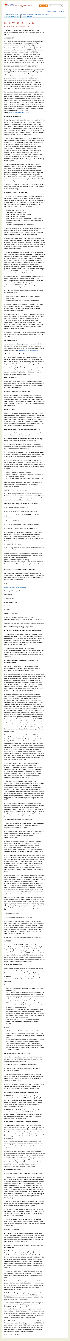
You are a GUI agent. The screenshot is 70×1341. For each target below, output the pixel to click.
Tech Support (61, 11)
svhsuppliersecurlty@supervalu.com (19, 112)
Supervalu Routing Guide (12, 16)
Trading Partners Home (11, 14)
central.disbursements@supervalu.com (15, 587)
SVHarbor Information (26, 14)
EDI (52, 14)
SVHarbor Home (51, 11)
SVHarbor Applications (42, 14)
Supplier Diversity (26, 16)
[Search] (56, 5)
